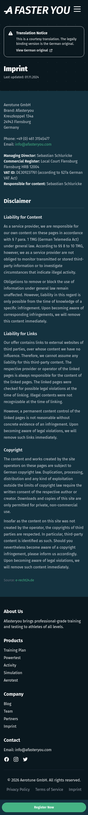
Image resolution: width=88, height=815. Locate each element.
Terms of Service (49, 789)
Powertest (12, 658)
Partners (11, 719)
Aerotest (11, 680)
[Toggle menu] (77, 10)
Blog (7, 704)
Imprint (10, 726)
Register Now (44, 807)
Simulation (13, 673)
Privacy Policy (18, 789)
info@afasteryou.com (33, 144)
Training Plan (15, 650)
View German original (34, 50)
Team (8, 711)
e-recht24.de (24, 580)
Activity (10, 665)
